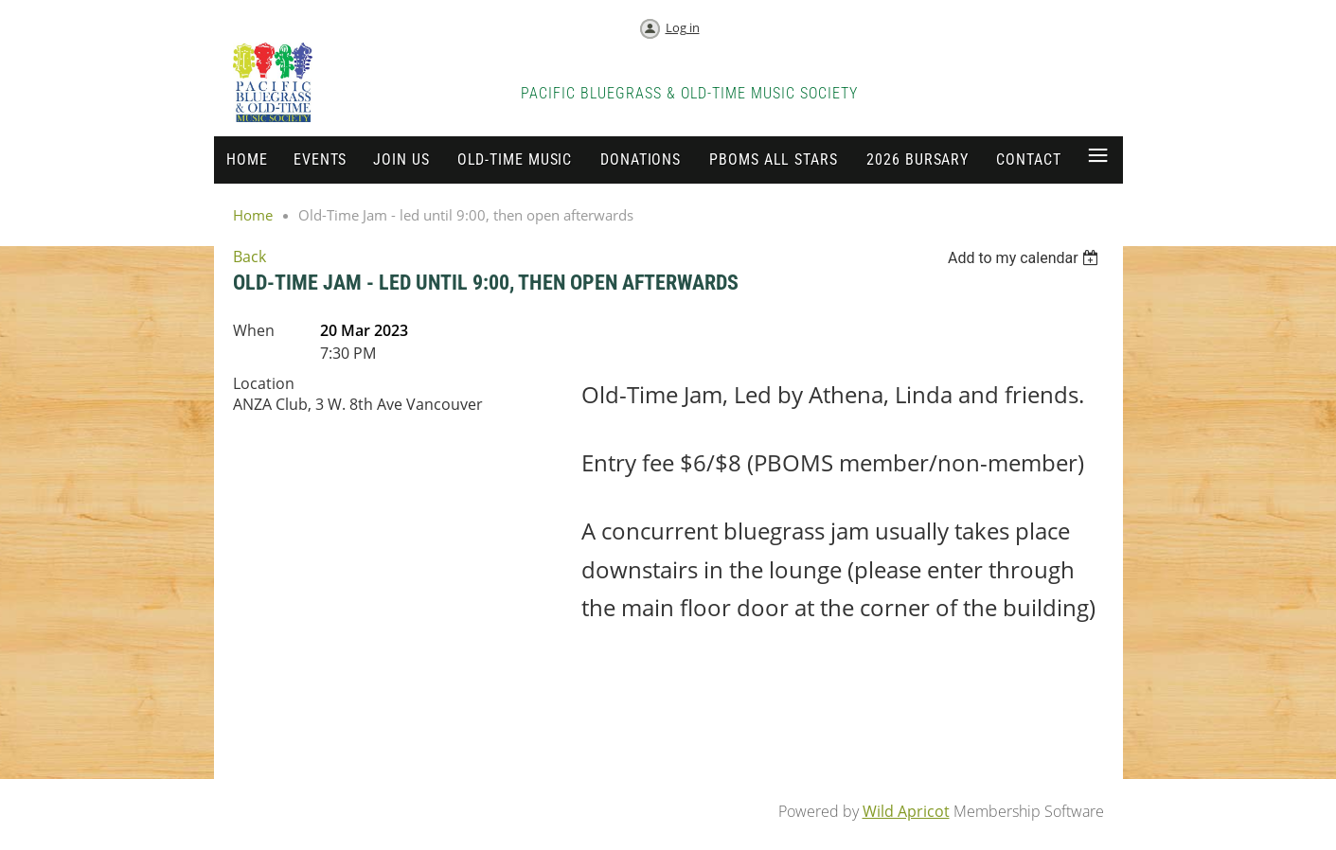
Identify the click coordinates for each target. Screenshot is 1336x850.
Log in (683, 27)
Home (253, 214)
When (254, 330)
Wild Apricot (906, 811)
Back (249, 256)
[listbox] (1026, 258)
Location (263, 383)
